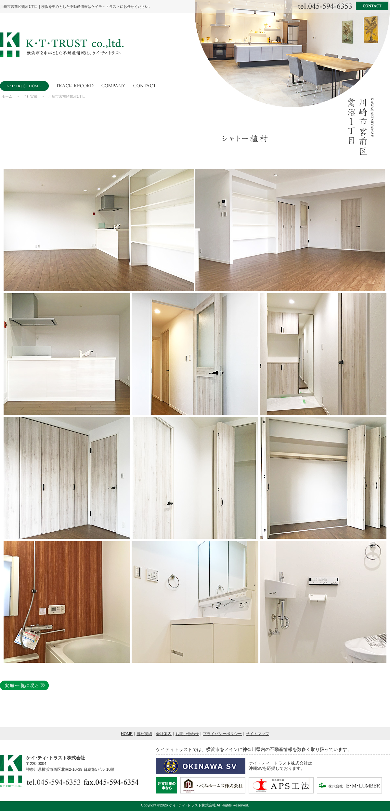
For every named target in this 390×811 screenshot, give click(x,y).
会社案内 (164, 734)
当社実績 (30, 96)
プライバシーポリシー (222, 734)
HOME (127, 734)
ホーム (7, 96)
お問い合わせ (187, 734)
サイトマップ (257, 734)
